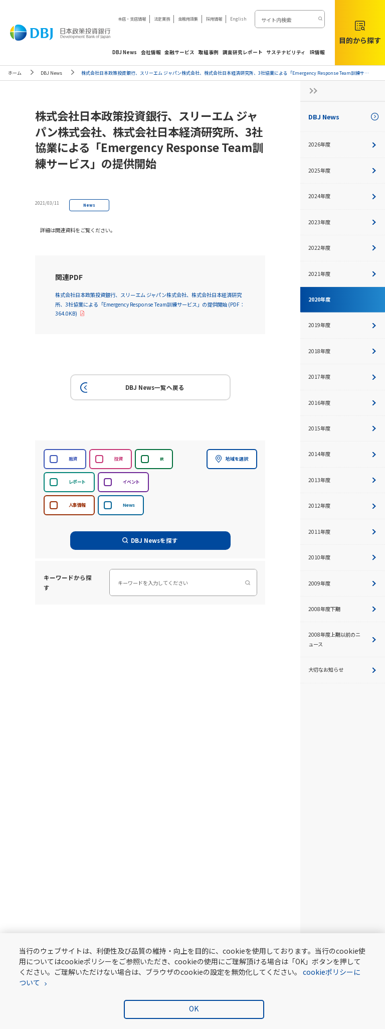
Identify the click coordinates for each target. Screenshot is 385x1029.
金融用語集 (188, 19)
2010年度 (342, 557)
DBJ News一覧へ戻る (130, 387)
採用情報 (214, 19)
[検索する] (319, 19)
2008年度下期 (342, 609)
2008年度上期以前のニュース (342, 639)
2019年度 (342, 325)
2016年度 (342, 402)
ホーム (15, 73)
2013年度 (342, 480)
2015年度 (342, 428)
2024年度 (342, 196)
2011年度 (342, 531)
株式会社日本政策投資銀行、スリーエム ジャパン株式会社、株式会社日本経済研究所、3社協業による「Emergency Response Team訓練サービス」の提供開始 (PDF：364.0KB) (150, 304)
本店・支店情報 (132, 19)
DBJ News (51, 73)
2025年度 (342, 170)
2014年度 (342, 454)
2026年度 (342, 144)
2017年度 (342, 376)
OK (194, 1008)
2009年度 (342, 583)
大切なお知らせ (342, 669)
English (238, 19)
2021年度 (342, 273)
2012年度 (342, 505)
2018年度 (342, 351)
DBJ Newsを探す (150, 540)
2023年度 (342, 222)
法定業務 (162, 19)
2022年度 (342, 247)
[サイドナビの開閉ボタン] (310, 91)
